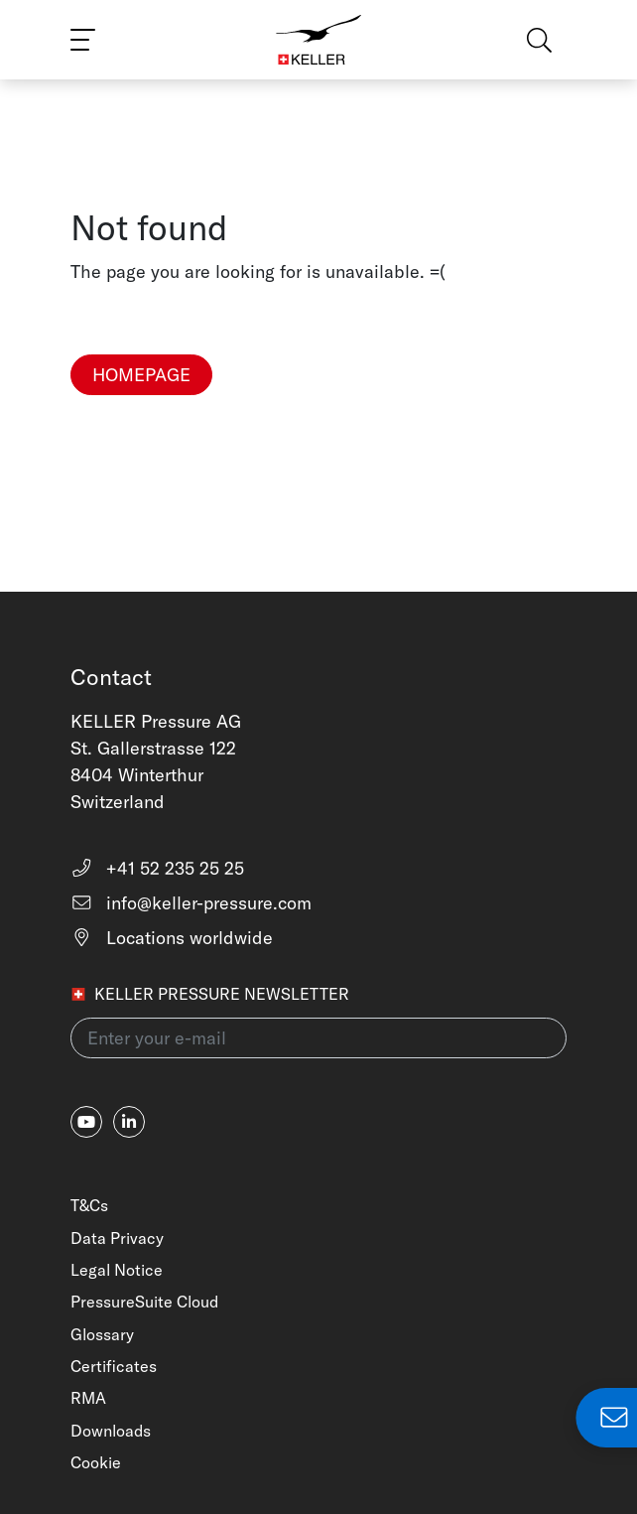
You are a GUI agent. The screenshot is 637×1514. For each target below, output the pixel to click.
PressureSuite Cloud (144, 1301)
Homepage (141, 374)
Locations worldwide (171, 937)
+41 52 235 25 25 (157, 868)
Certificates (113, 1366)
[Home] (319, 39)
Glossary (102, 1334)
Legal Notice (116, 1270)
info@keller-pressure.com (191, 903)
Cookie (95, 1462)
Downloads (110, 1431)
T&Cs (89, 1205)
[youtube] (86, 1122)
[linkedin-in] (129, 1122)
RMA (88, 1398)
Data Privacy (117, 1238)
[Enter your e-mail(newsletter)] (318, 1038)
